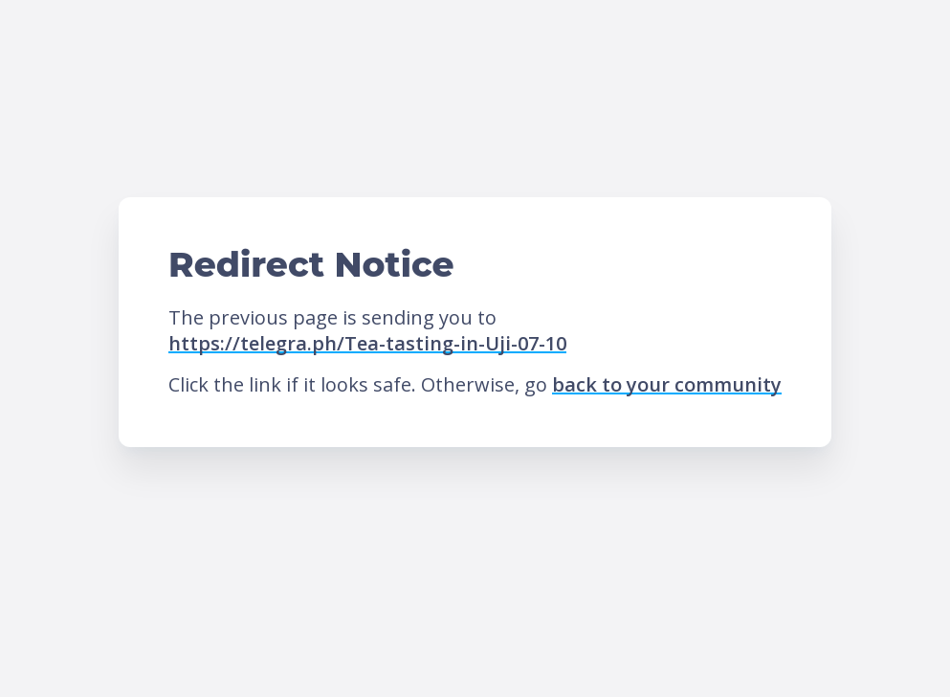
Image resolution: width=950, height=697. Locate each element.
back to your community (667, 384)
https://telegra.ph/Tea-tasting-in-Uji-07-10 (367, 343)
